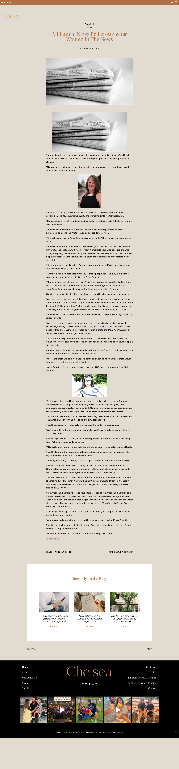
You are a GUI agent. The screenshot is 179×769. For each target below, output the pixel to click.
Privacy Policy (101, 732)
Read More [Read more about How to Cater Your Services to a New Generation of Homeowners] (125, 627)
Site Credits (120, 732)
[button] (55, 552)
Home (25, 667)
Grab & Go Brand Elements (142, 682)
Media (25, 682)
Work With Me (30, 677)
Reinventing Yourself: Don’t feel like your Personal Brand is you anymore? (54, 618)
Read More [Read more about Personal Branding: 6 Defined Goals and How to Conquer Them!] (89, 627)
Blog (154, 672)
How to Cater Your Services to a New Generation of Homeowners (124, 618)
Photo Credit (52, 538)
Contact (152, 688)
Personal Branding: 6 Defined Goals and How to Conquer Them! (89, 618)
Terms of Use (111, 732)
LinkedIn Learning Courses (142, 677)
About (25, 672)
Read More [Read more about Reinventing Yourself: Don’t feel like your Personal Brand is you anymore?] (54, 627)
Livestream (150, 667)
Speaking (27, 688)
